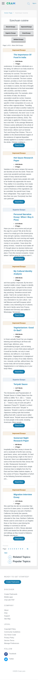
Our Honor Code (10, 635)
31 (27, 549)
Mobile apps (8, 597)
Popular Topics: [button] (22, 561)
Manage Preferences (11, 643)
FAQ (5, 613)
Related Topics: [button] (22, 557)
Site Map (7, 619)
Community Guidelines (12, 632)
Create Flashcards (12, 582)
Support (7, 616)
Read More (19, 145)
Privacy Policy (9, 637)
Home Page (8, 13)
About (6, 610)
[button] (3, 3)
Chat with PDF (9, 600)
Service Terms (9, 640)
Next (5, 553)
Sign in (34, 3)
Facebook (12, 654)
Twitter (11, 659)
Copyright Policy (10, 629)
